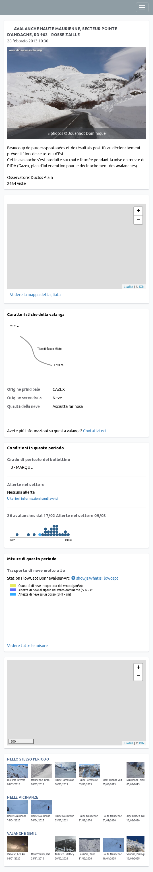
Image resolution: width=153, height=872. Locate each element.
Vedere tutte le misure (27, 645)
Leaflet (128, 286)
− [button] (138, 220)
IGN (141, 286)
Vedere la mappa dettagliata (35, 294)
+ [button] (138, 211)
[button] (94, 578)
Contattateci (94, 431)
